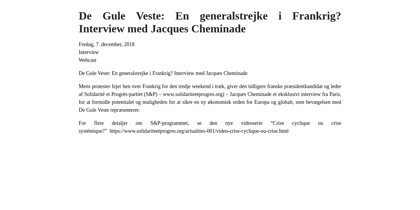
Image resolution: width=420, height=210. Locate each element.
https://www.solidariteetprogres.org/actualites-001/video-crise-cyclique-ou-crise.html (199, 131)
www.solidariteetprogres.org (193, 94)
